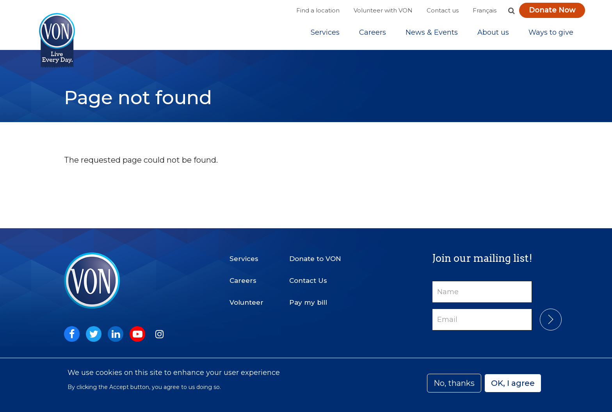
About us (493, 34)
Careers (372, 34)
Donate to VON (315, 252)
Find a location (318, 10)
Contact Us (308, 274)
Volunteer (246, 296)
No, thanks (454, 383)
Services (325, 34)
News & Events (432, 34)
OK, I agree (513, 383)
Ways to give (550, 34)
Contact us (443, 10)
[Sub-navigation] (325, 34)
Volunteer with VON (383, 10)
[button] (511, 10)
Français (484, 10)
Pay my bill (308, 296)
